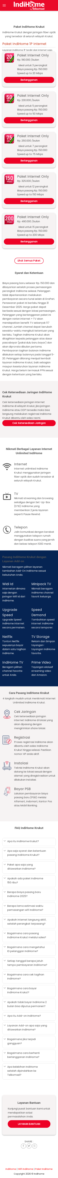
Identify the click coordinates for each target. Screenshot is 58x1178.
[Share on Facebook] (23, 1146)
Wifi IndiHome (25, 1169)
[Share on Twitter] (29, 1146)
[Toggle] (4, 841)
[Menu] (4, 5)
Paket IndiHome (44, 1169)
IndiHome (11, 1169)
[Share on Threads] (34, 1146)
